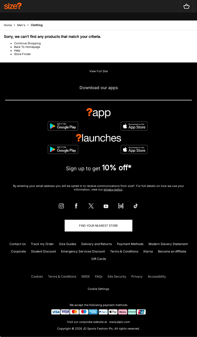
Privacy (137, 276)
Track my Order (42, 244)
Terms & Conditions (124, 251)
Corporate (18, 251)
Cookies (37, 276)
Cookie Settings (98, 289)
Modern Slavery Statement (168, 244)
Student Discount (43, 251)
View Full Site (98, 71)
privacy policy (113, 189)
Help (17, 50)
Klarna (148, 251)
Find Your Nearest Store (98, 225)
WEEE (85, 276)
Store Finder (22, 54)
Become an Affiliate (172, 251)
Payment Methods (130, 244)
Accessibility (157, 276)
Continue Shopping (27, 43)
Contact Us (17, 244)
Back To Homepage (27, 47)
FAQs (98, 276)
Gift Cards (98, 259)
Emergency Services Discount (83, 251)
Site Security (116, 276)
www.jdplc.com (119, 322)
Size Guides (67, 244)
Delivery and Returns (96, 244)
